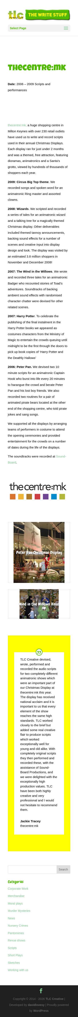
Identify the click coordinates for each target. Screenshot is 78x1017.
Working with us (18, 970)
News (11, 918)
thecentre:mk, (17, 125)
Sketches (14, 962)
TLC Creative (54, 999)
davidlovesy (36, 1005)
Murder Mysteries (19, 910)
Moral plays (15, 903)
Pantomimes (16, 933)
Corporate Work (18, 888)
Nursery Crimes (18, 925)
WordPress (41, 1010)
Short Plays (15, 955)
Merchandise (16, 896)
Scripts (12, 948)
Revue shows (16, 940)
